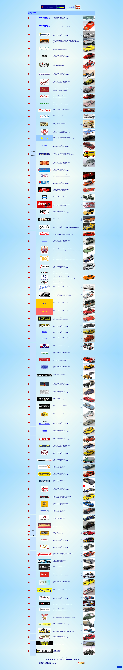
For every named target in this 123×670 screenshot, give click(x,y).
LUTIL (44, 303)
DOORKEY (44, 145)
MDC (44, 332)
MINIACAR (44, 338)
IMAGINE (44, 241)
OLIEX (44, 431)
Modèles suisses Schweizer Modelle (72, 7)
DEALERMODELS (44, 424)
